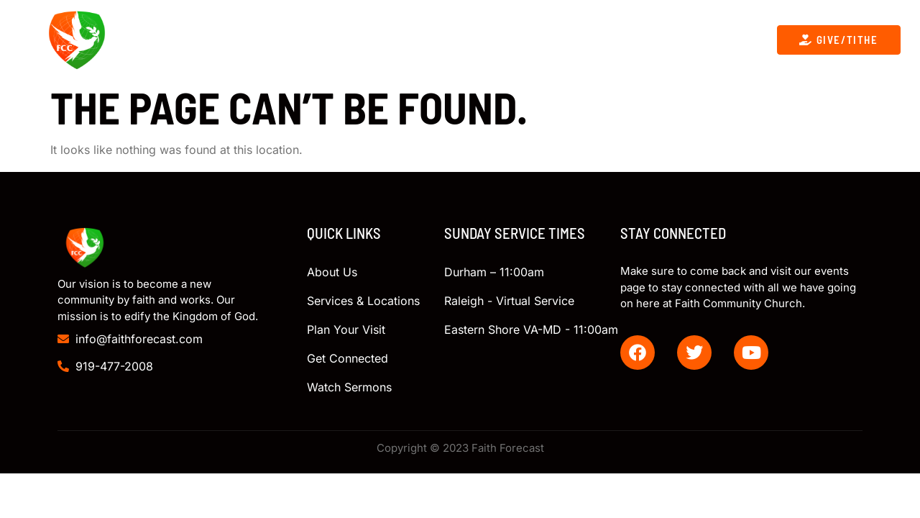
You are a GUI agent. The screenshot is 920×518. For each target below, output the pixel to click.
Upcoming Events (305, 39)
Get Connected (428, 39)
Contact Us (532, 39)
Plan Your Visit (700, 39)
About (199, 40)
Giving (611, 39)
